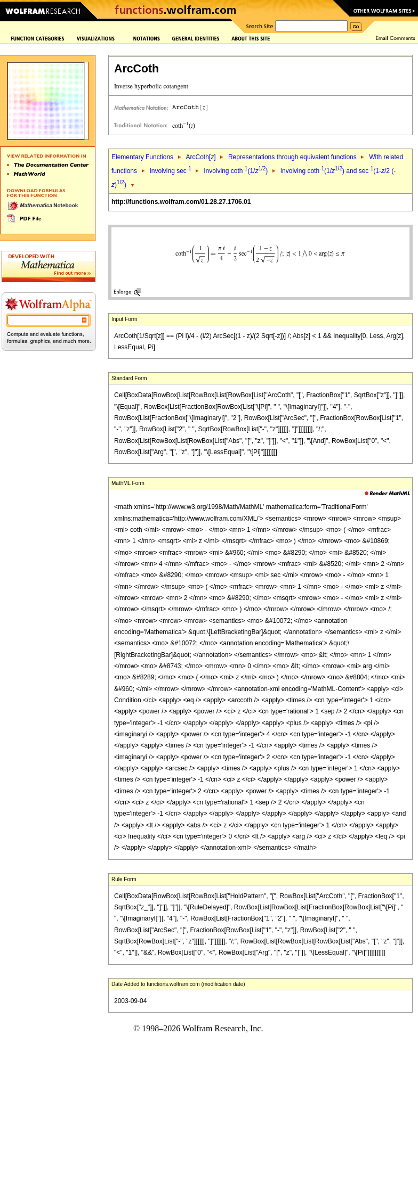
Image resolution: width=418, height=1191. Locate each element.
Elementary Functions (142, 157)
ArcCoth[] (200, 157)
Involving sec (170, 171)
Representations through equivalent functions (292, 157)
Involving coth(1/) (236, 171)
